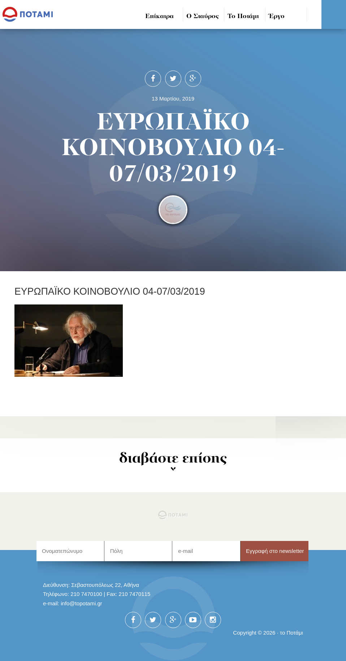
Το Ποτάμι (243, 16)
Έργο (277, 16)
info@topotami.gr (81, 603)
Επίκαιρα (159, 16)
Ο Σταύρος (202, 16)
